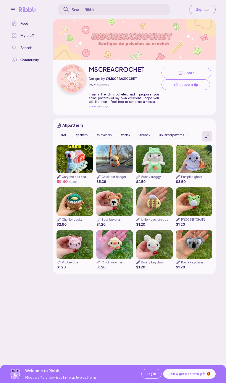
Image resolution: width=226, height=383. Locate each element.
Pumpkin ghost (191, 177)
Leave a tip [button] (185, 84)
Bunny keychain (152, 262)
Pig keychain (71, 262)
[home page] (20, 23)
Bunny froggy (151, 177)
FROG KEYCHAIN (193, 219)
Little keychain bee (154, 219)
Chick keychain (113, 262)
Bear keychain (112, 219)
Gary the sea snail (74, 177)
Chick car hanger (114, 177)
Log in (151, 374)
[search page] (22, 47)
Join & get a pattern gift (189, 374)
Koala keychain (192, 262)
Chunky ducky (72, 219)
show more (98, 106)
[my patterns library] (23, 35)
